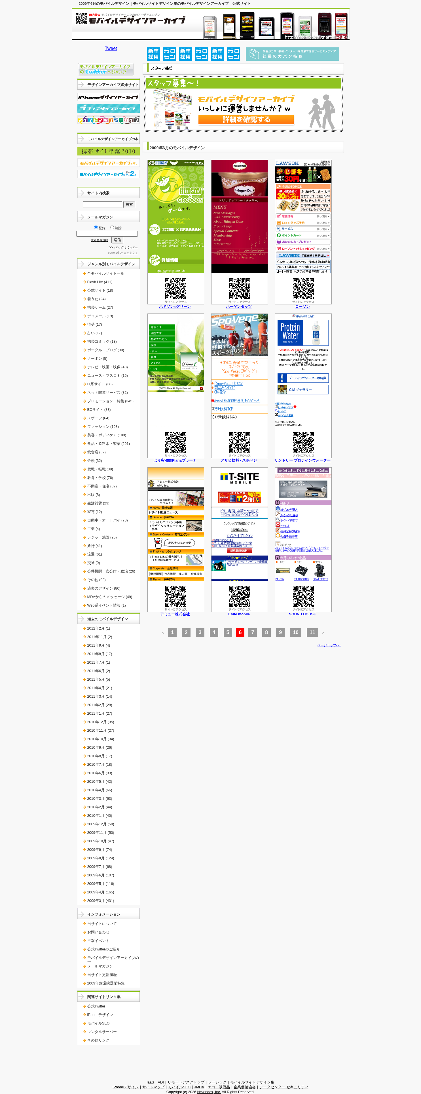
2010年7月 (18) (99, 764)
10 (296, 632)
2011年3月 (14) (99, 696)
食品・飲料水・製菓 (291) (108, 443)
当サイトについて (102, 924)
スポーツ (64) (98, 418)
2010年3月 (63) (99, 798)
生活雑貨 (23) (98, 503)
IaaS (150, 1082)
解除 (116, 228)
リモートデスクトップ (186, 1082)
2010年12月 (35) (100, 722)
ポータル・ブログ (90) (105, 350)
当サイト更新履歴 (102, 975)
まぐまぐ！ (131, 252)
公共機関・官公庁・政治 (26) (111, 571)
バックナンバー (126, 247)
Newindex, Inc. (209, 1092)
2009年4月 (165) (100, 892)
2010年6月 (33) (99, 773)
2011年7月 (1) (98, 662)
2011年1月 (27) (99, 713)
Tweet (111, 48)
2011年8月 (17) (99, 654)
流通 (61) (94, 554)
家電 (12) (94, 512)
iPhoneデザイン (100, 1015)
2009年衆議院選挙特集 (106, 983)
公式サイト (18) (100, 290)
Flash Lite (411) (100, 282)
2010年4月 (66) (99, 790)
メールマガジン (100, 966)
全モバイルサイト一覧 (105, 273)
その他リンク (98, 1040)
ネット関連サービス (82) (107, 392)
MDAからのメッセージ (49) (109, 597)
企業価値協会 (245, 1087)
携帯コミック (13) (102, 341)
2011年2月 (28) (99, 705)
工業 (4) (93, 529)
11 (312, 632)
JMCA (199, 1087)
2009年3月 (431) (100, 901)
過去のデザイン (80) (103, 588)
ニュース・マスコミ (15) (107, 375)
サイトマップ (153, 1087)
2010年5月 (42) (99, 781)
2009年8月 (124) (100, 858)
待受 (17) (94, 324)
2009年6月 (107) (100, 875)
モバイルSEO (98, 1023)
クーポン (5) (97, 358)
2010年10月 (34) (100, 739)
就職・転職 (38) (100, 469)
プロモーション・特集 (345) (110, 401)
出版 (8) (93, 495)
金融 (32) (94, 460)
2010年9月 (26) (99, 747)
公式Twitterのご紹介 (103, 949)
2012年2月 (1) (98, 628)
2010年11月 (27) (100, 730)
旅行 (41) (94, 546)
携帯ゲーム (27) (100, 307)
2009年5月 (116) (100, 883)
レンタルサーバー (102, 1032)
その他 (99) (96, 580)
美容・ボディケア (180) (106, 435)
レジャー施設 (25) (102, 537)
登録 (99, 228)
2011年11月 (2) (99, 637)
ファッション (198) (103, 426)
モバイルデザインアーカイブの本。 (113, 960)
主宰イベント (98, 941)
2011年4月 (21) (99, 688)
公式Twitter (96, 1006)
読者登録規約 (99, 240)
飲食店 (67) (96, 452)
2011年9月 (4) (98, 645)
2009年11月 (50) (100, 832)
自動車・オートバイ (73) (107, 520)
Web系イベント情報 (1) (106, 605)
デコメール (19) (100, 316)
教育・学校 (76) (100, 478)
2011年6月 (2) (98, 671)
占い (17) (94, 333)
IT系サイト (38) (100, 384)
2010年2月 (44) (99, 807)
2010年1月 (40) (99, 815)
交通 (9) (93, 563)
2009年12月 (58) (100, 824)
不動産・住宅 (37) (102, 486)
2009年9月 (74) (99, 849)
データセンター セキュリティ (283, 1087)
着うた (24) (96, 299)
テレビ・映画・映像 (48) (107, 367)
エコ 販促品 (219, 1087)
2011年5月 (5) (98, 679)
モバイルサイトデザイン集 (252, 1082)
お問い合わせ (98, 932)
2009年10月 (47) (100, 841)
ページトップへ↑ (329, 645)
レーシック (217, 1082)
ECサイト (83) (99, 409)
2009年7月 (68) (99, 866)
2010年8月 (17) (99, 756)
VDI (161, 1082)
